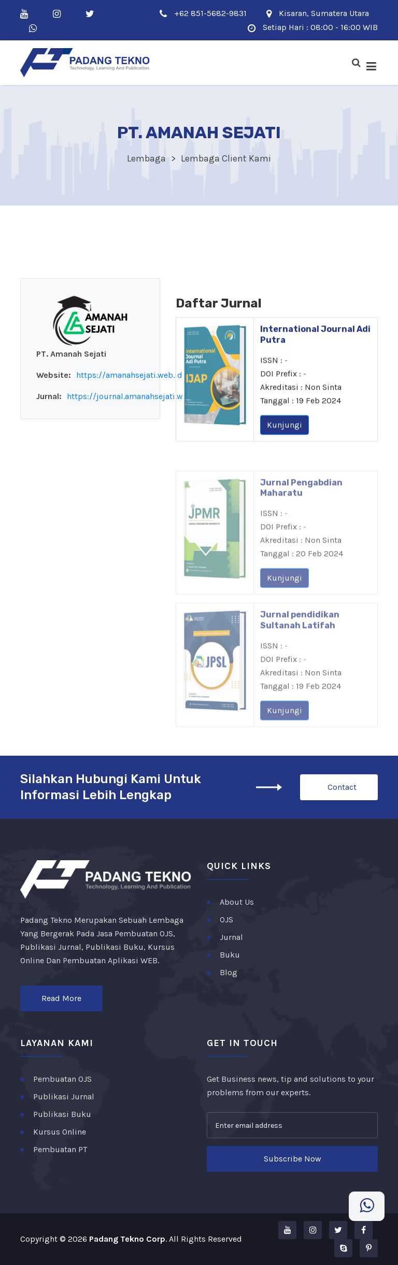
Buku (230, 955)
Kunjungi (284, 431)
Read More (61, 998)
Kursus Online (59, 1132)
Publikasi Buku (62, 1114)
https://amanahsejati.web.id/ (131, 375)
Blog (228, 972)
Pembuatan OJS (62, 1079)
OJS (226, 919)
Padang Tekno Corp (127, 1239)
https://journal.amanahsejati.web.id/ (136, 396)
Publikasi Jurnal (63, 1096)
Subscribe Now (292, 1159)
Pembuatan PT (60, 1149)
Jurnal (231, 937)
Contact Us (342, 791)
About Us (237, 902)
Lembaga (146, 158)
